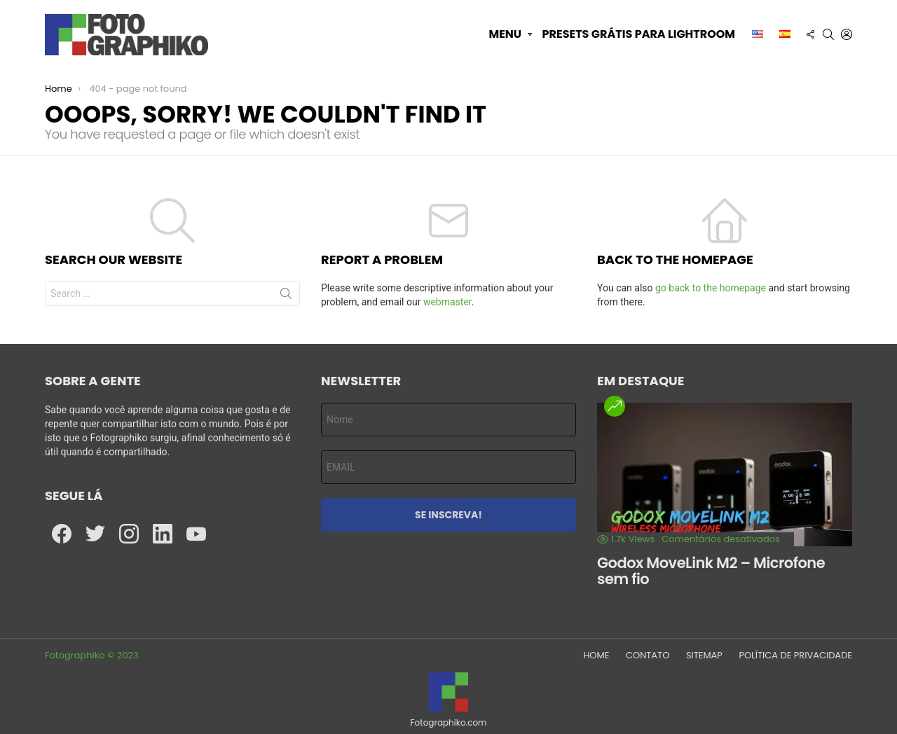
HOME (596, 655)
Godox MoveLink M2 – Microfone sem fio (711, 571)
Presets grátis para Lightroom (638, 34)
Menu (504, 34)
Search (286, 296)
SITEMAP (704, 655)
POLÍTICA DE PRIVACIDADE (795, 655)
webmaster (447, 301)
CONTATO (647, 655)
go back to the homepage (710, 287)
